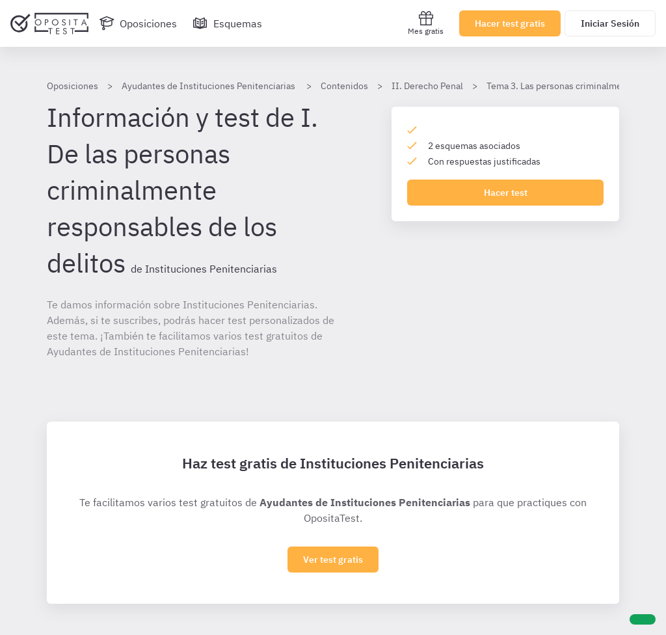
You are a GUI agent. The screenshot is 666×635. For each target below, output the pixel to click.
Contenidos (344, 86)
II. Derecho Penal (427, 86)
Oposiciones (72, 86)
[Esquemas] (227, 23)
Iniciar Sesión (610, 23)
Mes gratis (426, 23)
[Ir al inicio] (49, 23)
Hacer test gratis (510, 23)
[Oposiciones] (138, 23)
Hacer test (505, 192)
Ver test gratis (333, 559)
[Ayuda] (643, 619)
